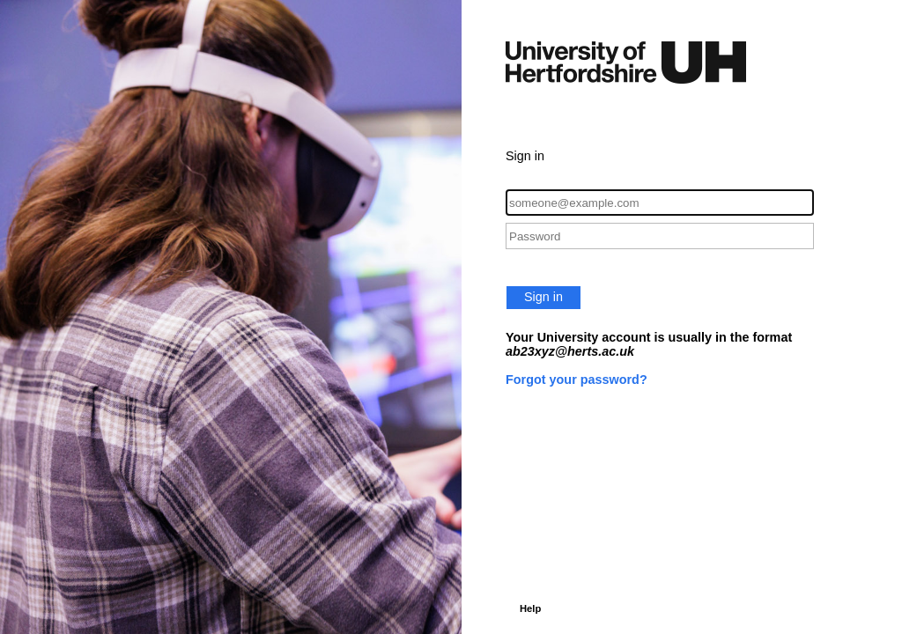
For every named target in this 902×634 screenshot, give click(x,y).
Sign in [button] (543, 297)
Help (530, 608)
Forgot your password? (576, 379)
